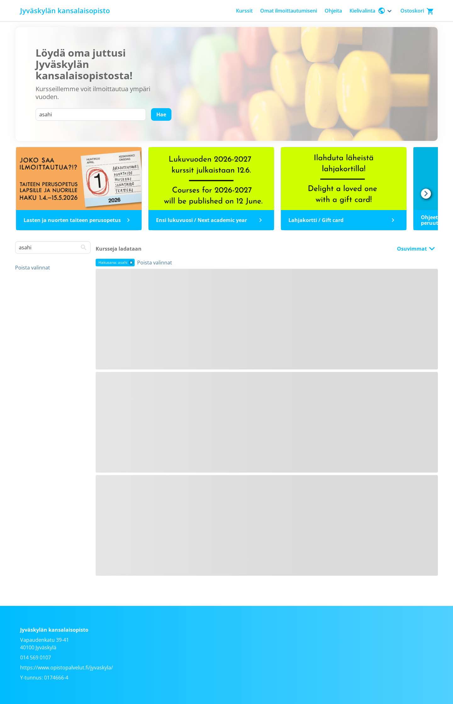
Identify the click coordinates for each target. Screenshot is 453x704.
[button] (131, 262)
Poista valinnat (32, 267)
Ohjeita (333, 10)
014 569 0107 (35, 657)
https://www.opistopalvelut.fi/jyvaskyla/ (66, 667)
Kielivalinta (367, 10)
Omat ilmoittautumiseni (288, 10)
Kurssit (244, 10)
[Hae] (161, 114)
